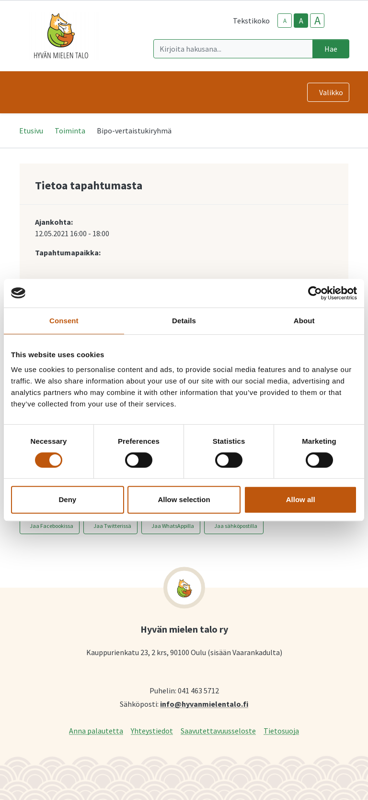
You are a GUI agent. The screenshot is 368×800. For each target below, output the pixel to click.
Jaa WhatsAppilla (172, 525)
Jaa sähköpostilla (235, 525)
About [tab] (304, 321)
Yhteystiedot (152, 730)
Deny (67, 499)
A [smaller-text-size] (285, 21)
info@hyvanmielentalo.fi (204, 703)
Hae (330, 49)
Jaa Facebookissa (51, 525)
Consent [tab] (64, 321)
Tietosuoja (281, 730)
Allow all (300, 499)
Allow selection (184, 499)
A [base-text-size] (301, 20)
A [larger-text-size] (317, 20)
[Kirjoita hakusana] (233, 48)
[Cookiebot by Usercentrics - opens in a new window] (315, 293)
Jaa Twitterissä (112, 525)
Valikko (331, 92)
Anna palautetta (96, 730)
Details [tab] (184, 321)
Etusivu (31, 130)
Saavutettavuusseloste (218, 730)
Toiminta (70, 130)
